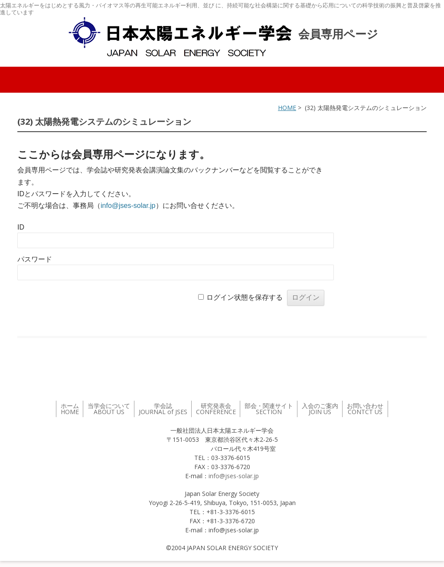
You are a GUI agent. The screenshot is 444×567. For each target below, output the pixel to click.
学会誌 (163, 409)
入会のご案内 (320, 409)
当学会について (109, 409)
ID (20, 227)
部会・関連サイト (269, 409)
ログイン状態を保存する (244, 297)
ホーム (70, 409)
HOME (287, 108)
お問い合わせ (365, 409)
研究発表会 (216, 409)
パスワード (34, 259)
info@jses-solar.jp (128, 205)
